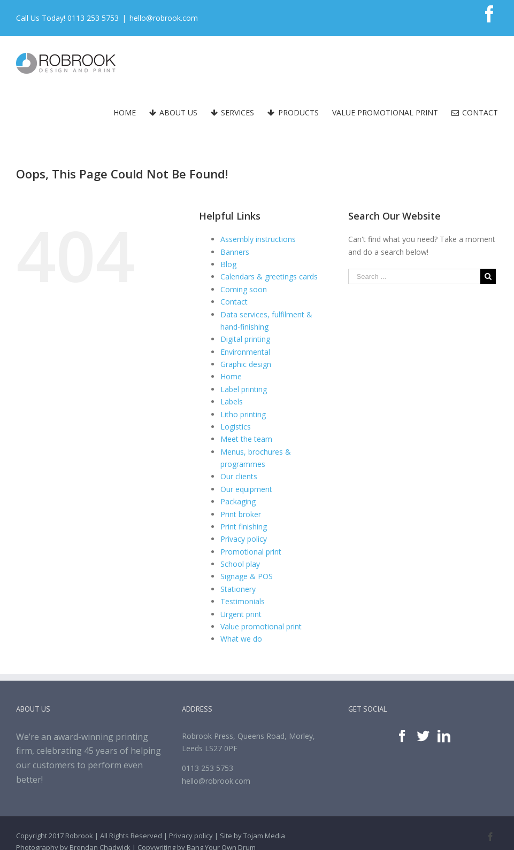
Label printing (243, 389)
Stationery (238, 589)
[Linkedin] (444, 736)
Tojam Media (264, 835)
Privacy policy (243, 539)
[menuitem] (131, 112)
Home (231, 376)
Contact (234, 302)
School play (240, 564)
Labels (231, 401)
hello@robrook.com (163, 18)
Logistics (235, 427)
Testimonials (242, 601)
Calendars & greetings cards (269, 276)
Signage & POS (246, 576)
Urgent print (241, 614)
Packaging (238, 501)
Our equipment (246, 489)
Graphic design (245, 364)
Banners (234, 252)
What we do (241, 639)
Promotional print (250, 552)
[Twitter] (423, 736)
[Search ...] (414, 276)
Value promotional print (261, 626)
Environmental (245, 352)
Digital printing (245, 339)
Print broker (240, 514)
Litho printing (243, 414)
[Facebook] (402, 736)
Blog (228, 264)
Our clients (238, 476)
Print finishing (243, 526)
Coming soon (243, 289)
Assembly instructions (258, 239)
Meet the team (246, 439)
